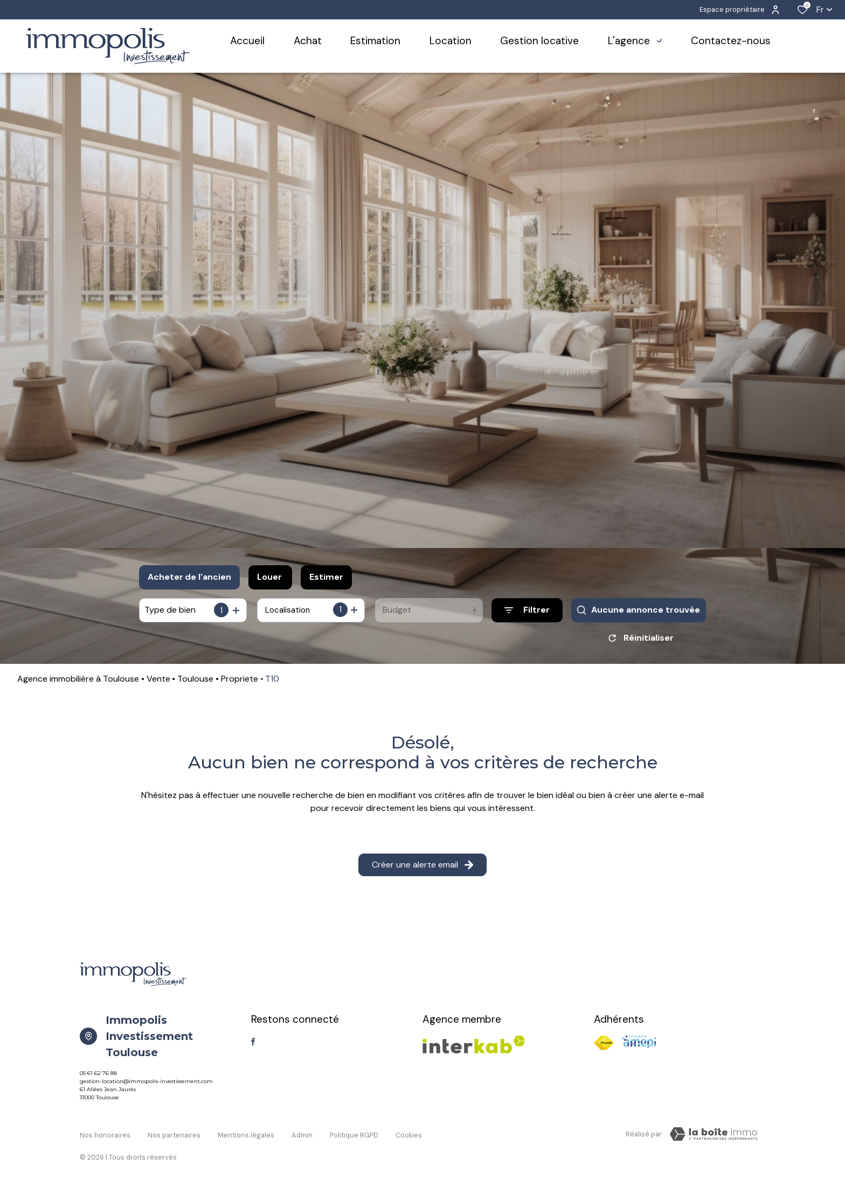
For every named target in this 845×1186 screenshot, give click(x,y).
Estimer (326, 576)
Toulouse (195, 682)
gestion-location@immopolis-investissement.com (146, 1084)
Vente (158, 682)
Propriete (239, 682)
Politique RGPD (354, 1136)
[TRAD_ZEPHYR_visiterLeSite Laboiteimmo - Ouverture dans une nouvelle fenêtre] (713, 1138)
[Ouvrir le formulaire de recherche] (527, 610)
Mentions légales (246, 1136)
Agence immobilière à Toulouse (78, 682)
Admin (302, 1136)
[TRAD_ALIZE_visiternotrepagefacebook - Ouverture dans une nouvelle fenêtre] (253, 1045)
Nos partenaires (174, 1136)
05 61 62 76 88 (98, 1076)
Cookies (409, 1136)
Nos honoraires (105, 1136)
